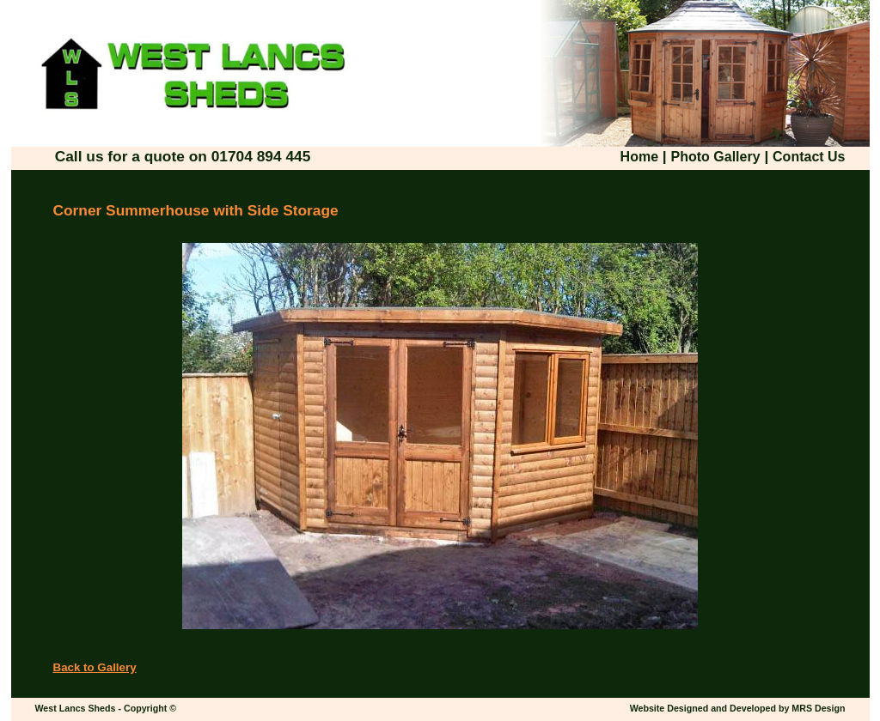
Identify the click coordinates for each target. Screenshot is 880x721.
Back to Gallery (95, 667)
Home (639, 156)
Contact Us (809, 156)
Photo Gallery (716, 156)
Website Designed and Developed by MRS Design (738, 708)
